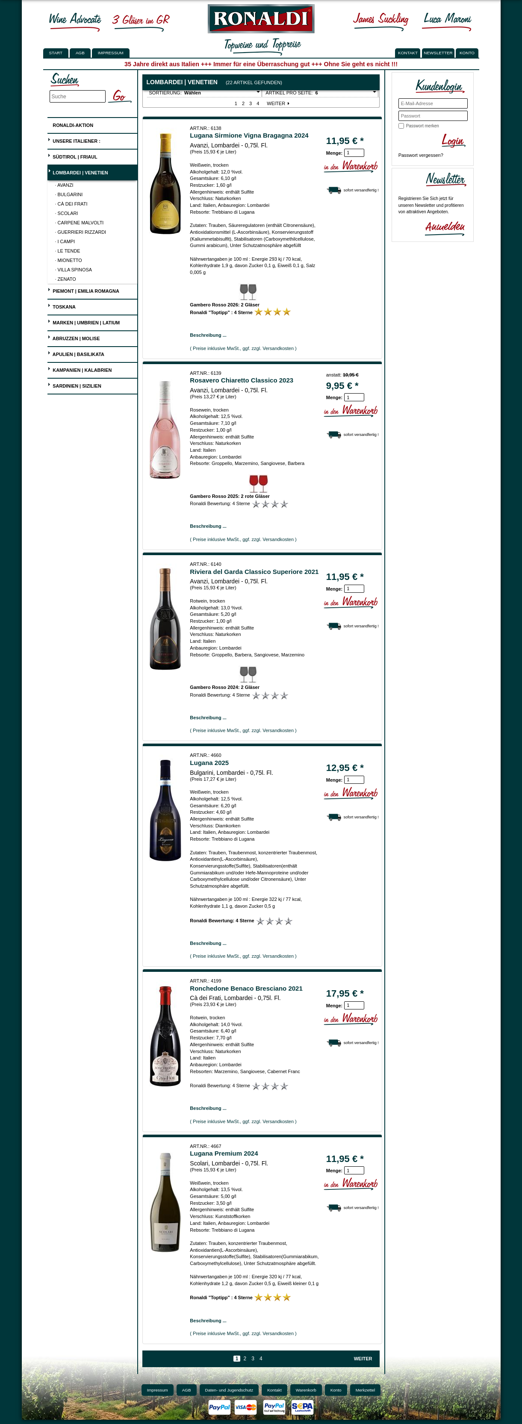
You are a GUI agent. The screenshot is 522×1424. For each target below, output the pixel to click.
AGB (80, 52)
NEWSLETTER (438, 52)
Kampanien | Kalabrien (79, 369)
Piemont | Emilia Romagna (83, 290)
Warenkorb (306, 1390)
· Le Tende (67, 250)
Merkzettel (365, 1390)
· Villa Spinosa (73, 269)
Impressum (111, 52)
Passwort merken (422, 126)
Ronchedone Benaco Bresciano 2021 (246, 988)
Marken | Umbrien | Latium (83, 321)
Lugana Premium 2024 (224, 1153)
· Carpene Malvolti (79, 222)
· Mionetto (68, 260)
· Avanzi (64, 185)
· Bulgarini (69, 194)
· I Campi (65, 241)
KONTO (467, 52)
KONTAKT (408, 52)
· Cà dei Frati (71, 203)
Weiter (279, 103)
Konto (336, 1390)
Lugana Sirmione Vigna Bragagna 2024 (249, 135)
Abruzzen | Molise (73, 337)
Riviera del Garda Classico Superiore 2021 (254, 571)
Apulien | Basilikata (75, 353)
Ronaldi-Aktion (70, 124)
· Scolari (66, 213)
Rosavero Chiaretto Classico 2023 (241, 380)
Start (55, 52)
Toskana (61, 305)
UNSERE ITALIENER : (73, 140)
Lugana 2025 (209, 762)
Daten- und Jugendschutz (229, 1390)
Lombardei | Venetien (77, 171)
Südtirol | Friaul (72, 155)
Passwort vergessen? (420, 155)
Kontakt (274, 1390)
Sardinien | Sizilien (74, 384)
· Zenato (65, 279)
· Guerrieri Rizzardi (80, 232)
